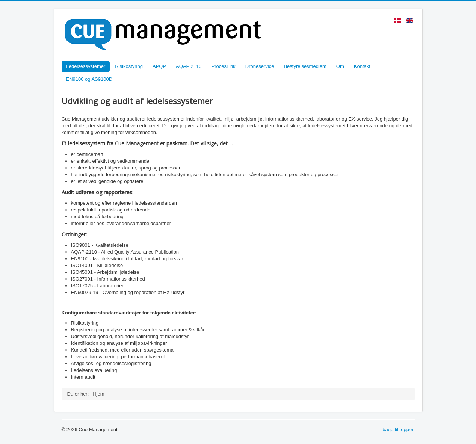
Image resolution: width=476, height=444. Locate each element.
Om (340, 66)
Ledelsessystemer (86, 66)
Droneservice (259, 66)
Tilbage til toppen (396, 429)
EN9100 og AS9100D (89, 79)
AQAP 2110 (188, 66)
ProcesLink (224, 66)
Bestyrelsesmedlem (305, 66)
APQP (159, 66)
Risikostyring (129, 66)
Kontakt (362, 66)
